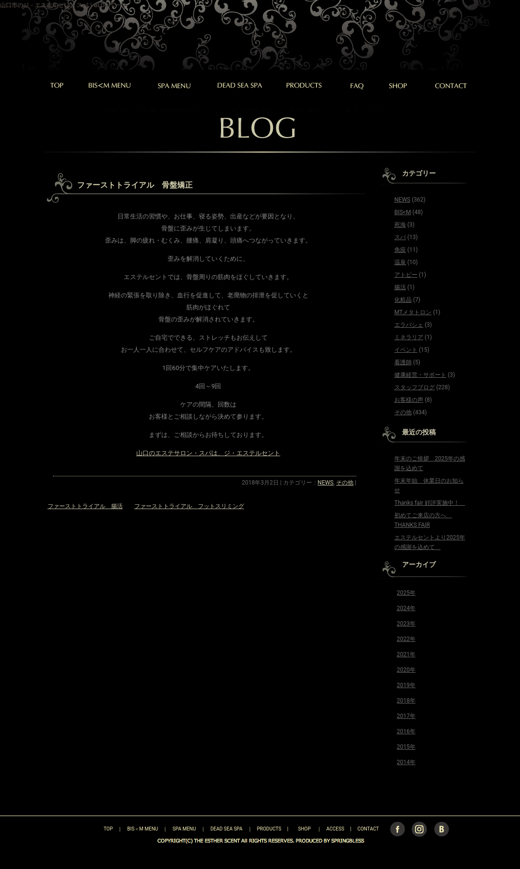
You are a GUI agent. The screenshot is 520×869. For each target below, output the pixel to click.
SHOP (304, 828)
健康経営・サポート (420, 374)
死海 (400, 224)
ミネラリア (408, 337)
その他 (344, 482)
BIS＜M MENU (142, 828)
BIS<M (402, 212)
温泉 (400, 262)
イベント (405, 349)
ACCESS (335, 828)
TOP (91, 828)
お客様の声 (408, 399)
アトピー (405, 274)
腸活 (400, 287)
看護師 (403, 362)
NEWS (326, 482)
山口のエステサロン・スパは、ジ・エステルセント (208, 453)
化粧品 (403, 299)
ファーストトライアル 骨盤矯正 (135, 185)
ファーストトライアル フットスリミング (189, 506)
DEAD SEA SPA (226, 828)
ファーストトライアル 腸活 (85, 506)
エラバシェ (408, 324)
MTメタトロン (412, 312)
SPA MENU (184, 828)
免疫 (400, 249)
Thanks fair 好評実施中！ (429, 502)
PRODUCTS (269, 828)
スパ (400, 237)
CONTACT (368, 828)
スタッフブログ (414, 387)
